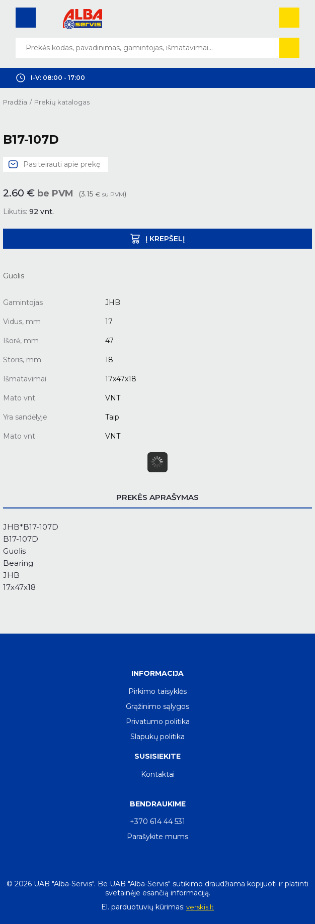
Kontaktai (158, 774)
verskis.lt (200, 907)
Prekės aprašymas (157, 497)
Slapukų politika (157, 736)
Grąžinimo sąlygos (157, 706)
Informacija (157, 673)
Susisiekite (157, 756)
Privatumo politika (158, 721)
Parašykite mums (157, 836)
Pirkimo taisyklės (157, 691)
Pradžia (15, 102)
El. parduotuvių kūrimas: (143, 906)
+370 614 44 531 (157, 821)
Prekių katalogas (62, 102)
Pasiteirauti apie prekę (61, 164)
